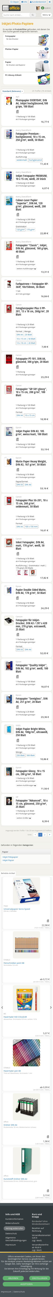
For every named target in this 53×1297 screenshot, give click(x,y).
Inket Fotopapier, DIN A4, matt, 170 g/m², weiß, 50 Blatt (30, 545)
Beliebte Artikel (8, 873)
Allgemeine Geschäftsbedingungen (16, 1239)
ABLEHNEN (13, 1278)
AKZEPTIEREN (26, 1284)
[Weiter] (50, 835)
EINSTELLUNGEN (39, 1278)
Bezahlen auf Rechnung (38, 1229)
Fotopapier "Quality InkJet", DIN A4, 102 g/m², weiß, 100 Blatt (32, 668)
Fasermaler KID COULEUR (20, 1018)
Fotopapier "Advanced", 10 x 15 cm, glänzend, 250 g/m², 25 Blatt (32, 804)
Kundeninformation (14, 1219)
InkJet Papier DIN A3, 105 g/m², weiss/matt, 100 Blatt (32, 432)
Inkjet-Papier (8, 860)
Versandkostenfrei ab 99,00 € (40, 1247)
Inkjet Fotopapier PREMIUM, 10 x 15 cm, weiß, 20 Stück (31, 177)
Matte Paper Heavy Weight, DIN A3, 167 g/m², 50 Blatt (31, 462)
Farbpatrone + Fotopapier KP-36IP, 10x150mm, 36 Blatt (32, 285)
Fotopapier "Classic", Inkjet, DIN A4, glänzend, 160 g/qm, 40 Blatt (32, 248)
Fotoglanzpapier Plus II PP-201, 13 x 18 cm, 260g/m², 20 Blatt (32, 311)
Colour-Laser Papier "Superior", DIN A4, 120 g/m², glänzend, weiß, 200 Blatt (31, 204)
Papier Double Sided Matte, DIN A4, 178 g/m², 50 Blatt (31, 591)
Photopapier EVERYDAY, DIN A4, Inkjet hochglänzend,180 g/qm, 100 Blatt (32, 103)
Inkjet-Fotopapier (10, 857)
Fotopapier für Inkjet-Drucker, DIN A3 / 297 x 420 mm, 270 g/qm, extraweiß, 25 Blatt (31, 624)
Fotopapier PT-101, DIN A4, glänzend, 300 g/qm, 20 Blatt (32, 360)
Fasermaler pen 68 (18, 1072)
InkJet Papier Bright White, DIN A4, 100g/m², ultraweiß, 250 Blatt (32, 732)
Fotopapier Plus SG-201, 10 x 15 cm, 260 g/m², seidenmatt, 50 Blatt (32, 503)
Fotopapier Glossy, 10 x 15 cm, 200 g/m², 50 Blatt (30, 772)
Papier (5, 851)
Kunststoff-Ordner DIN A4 (20, 1180)
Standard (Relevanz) (12, 91)
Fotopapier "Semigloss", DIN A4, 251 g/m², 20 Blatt (32, 700)
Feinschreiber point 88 (14, 964)
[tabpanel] (26, 1037)
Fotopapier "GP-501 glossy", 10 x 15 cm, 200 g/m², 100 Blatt (31, 392)
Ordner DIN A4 (20, 1126)
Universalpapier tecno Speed (17, 910)
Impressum (6, 1291)
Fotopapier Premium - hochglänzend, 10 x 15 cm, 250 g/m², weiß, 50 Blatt (31, 137)
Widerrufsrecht (12, 1223)
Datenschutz (19, 1291)
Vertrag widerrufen (14, 1228)
